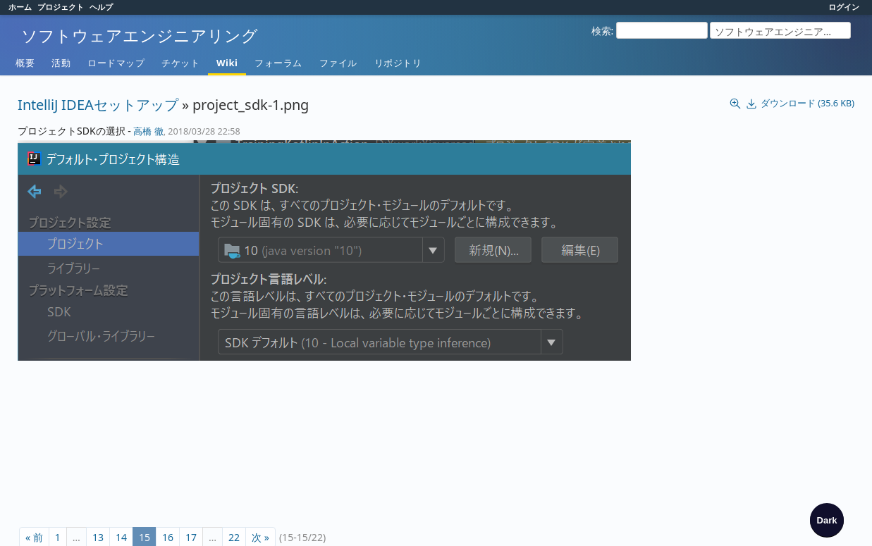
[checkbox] (827, 520)
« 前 (34, 525)
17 (191, 525)
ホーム (20, 6)
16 (167, 525)
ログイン (843, 6)
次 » (260, 525)
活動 (60, 62)
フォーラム (278, 62)
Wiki (227, 62)
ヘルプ (101, 6)
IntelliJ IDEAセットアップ (98, 104)
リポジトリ (398, 62)
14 (121, 525)
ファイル (338, 62)
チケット (180, 62)
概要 (25, 62)
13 (98, 525)
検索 (601, 30)
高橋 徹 (148, 131)
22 (234, 525)
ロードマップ (116, 62)
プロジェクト (60, 6)
